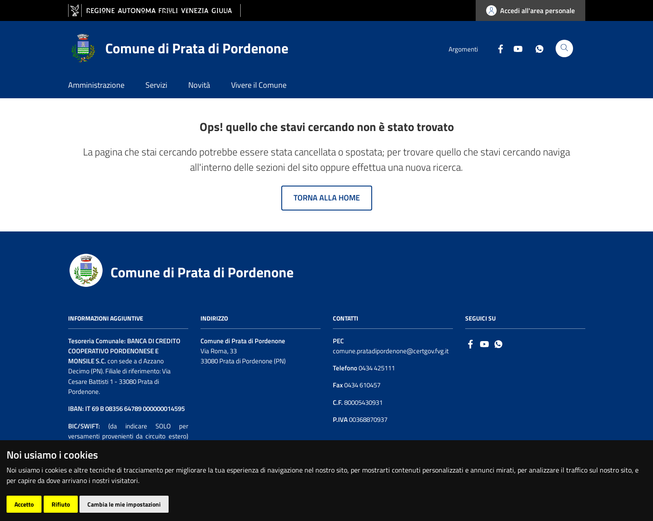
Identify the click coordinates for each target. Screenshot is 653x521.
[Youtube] (514, 48)
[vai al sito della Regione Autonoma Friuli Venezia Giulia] (154, 10)
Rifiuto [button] (61, 504)
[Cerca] (564, 48)
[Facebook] (497, 48)
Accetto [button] (24, 504)
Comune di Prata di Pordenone (202, 272)
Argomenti (463, 49)
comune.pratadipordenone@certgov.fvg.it (391, 351)
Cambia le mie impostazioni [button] (124, 504)
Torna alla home (327, 198)
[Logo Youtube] (484, 343)
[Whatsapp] (536, 48)
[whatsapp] (498, 343)
